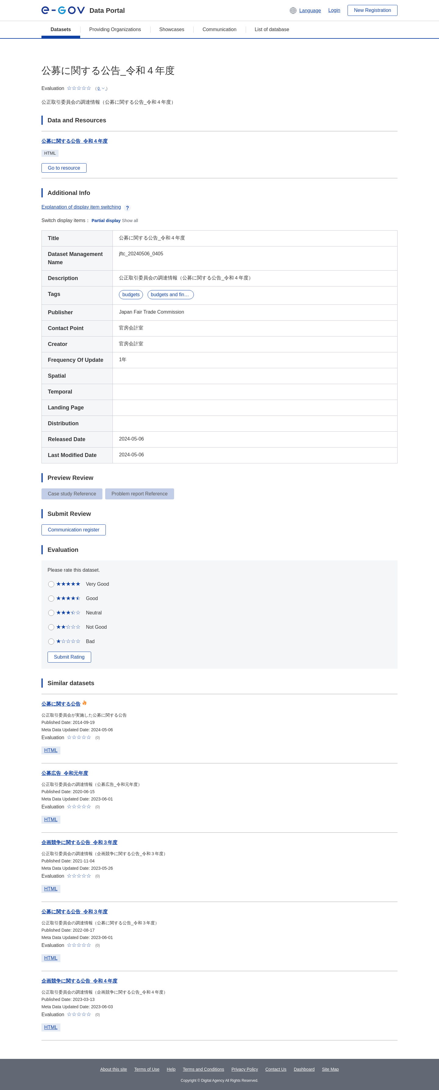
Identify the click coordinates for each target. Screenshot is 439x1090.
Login (334, 10)
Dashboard (304, 1069)
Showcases (171, 29)
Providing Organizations (115, 29)
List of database (272, 29)
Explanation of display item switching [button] (86, 207)
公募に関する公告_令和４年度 (74, 141)
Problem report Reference (140, 493)
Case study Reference (72, 493)
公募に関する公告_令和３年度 (74, 911)
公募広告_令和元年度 (64, 773)
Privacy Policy (244, 1069)
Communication (219, 29)
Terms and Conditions (203, 1069)
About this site (113, 1069)
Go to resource (64, 168)
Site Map (330, 1069)
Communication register (73, 529)
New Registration (372, 10)
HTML (51, 750)
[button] (305, 10)
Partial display (106, 220)
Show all (130, 220)
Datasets (61, 29)
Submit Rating (69, 657)
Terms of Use (146, 1069)
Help (171, 1069)
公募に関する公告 (60, 704)
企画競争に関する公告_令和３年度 (79, 842)
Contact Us (275, 1069)
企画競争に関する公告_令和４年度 (79, 981)
